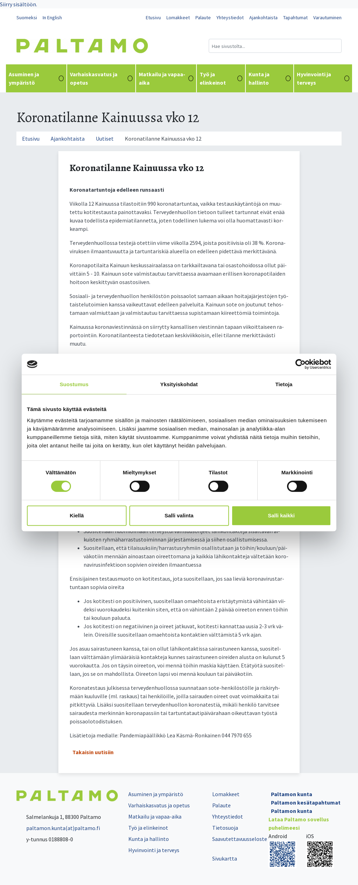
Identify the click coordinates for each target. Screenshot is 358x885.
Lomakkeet (178, 17)
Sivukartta (224, 858)
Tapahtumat (295, 17)
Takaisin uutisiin (93, 752)
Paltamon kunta (291, 794)
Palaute (203, 17)
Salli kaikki (281, 515)
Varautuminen (327, 17)
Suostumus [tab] (74, 384)
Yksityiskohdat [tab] (179, 384)
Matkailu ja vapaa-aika (166, 78)
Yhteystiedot (230, 17)
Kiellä (77, 515)
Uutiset (105, 138)
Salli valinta (179, 515)
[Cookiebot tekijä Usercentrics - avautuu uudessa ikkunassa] (300, 364)
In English (52, 17)
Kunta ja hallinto (270, 78)
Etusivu (153, 17)
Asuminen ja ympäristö (36, 78)
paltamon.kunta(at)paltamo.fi (58, 827)
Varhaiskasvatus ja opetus (101, 78)
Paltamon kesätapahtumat (306, 802)
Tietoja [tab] (284, 384)
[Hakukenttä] (275, 46)
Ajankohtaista (263, 17)
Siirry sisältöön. (18, 4)
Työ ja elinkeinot (221, 78)
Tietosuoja (225, 827)
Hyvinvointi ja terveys (323, 78)
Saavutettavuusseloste (239, 838)
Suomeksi (26, 17)
